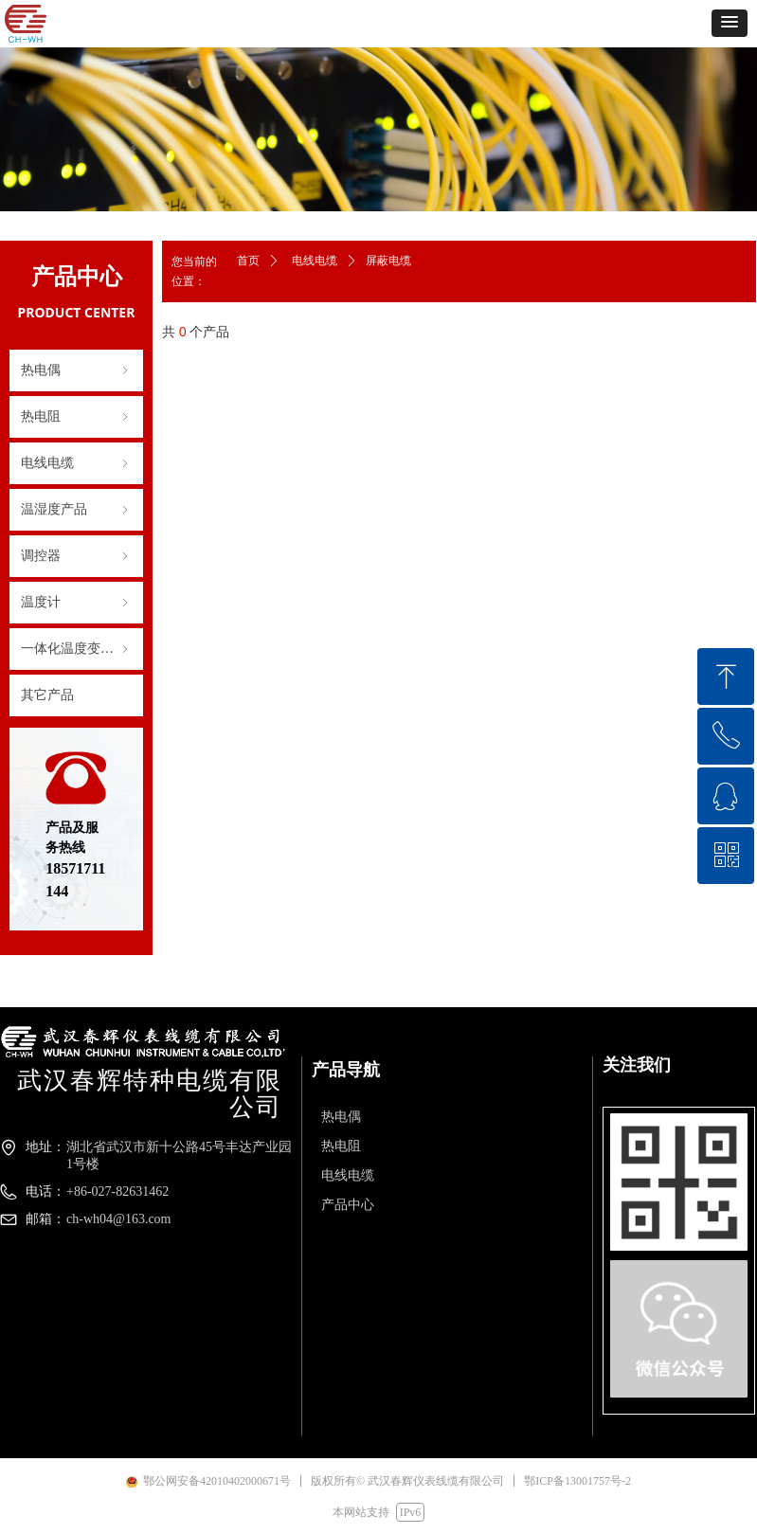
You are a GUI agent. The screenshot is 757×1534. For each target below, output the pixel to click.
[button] (730, 23)
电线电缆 (76, 463)
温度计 (76, 602)
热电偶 (76, 370)
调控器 (76, 556)
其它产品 (47, 695)
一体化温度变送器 (76, 649)
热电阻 (76, 416)
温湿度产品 (76, 509)
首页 (248, 260)
